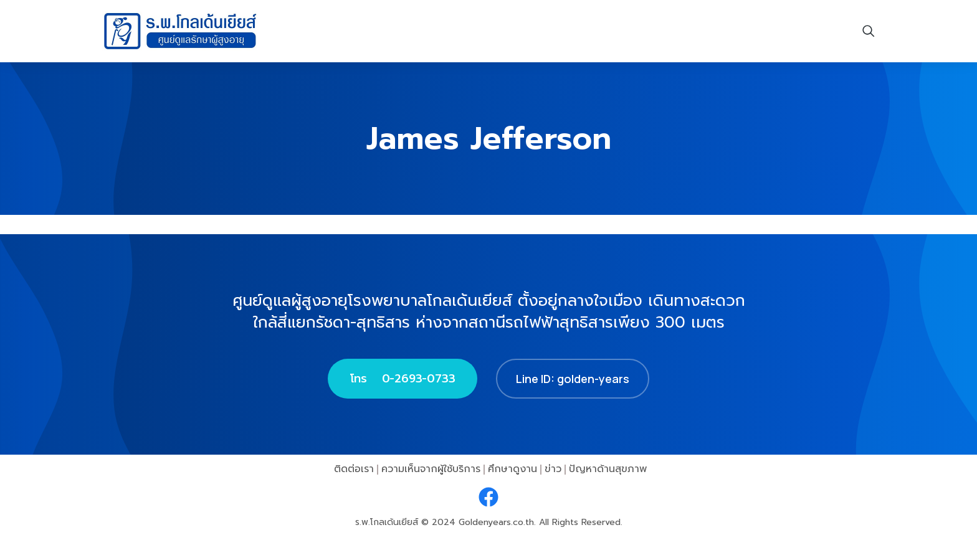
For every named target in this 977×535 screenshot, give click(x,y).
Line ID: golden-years (572, 378)
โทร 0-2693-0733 (402, 378)
